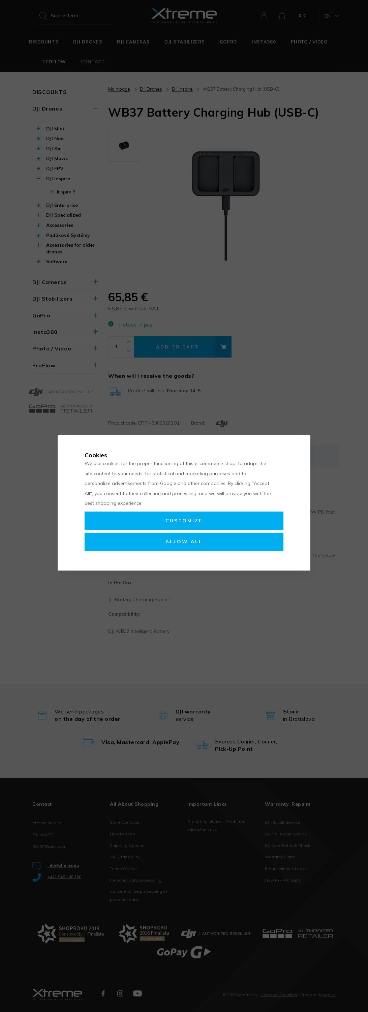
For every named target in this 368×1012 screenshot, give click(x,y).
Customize (184, 521)
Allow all (184, 542)
